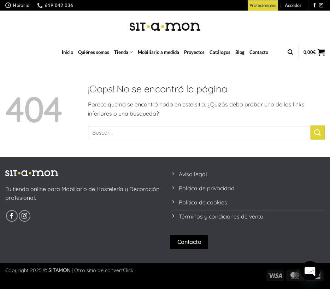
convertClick (119, 270)
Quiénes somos (93, 52)
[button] (293, 5)
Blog (239, 52)
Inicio (67, 52)
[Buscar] (290, 52)
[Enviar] (318, 132)
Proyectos (194, 52)
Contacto (258, 52)
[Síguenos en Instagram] (321, 5)
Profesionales (262, 5)
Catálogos (220, 52)
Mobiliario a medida (158, 52)
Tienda (123, 52)
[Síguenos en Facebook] (314, 5)
